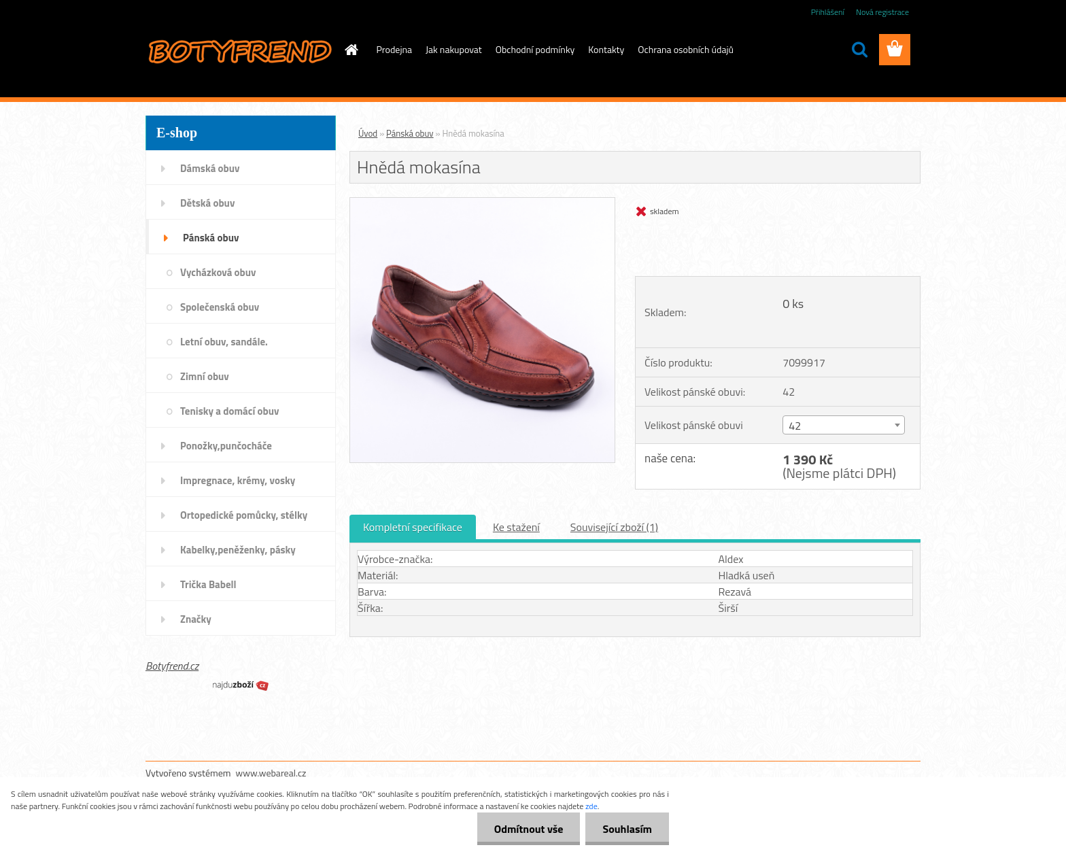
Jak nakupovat (454, 49)
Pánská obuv (410, 133)
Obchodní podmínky (535, 49)
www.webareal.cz (271, 773)
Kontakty (606, 49)
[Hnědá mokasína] (482, 203)
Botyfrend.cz (172, 665)
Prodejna (394, 49)
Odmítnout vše (529, 829)
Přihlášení (827, 11)
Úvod (367, 133)
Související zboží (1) (614, 527)
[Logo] (238, 50)
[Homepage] (350, 49)
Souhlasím (627, 829)
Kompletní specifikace (412, 527)
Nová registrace (882, 11)
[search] (859, 49)
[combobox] (843, 424)
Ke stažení (516, 527)
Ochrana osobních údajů (686, 49)
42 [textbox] (795, 425)
